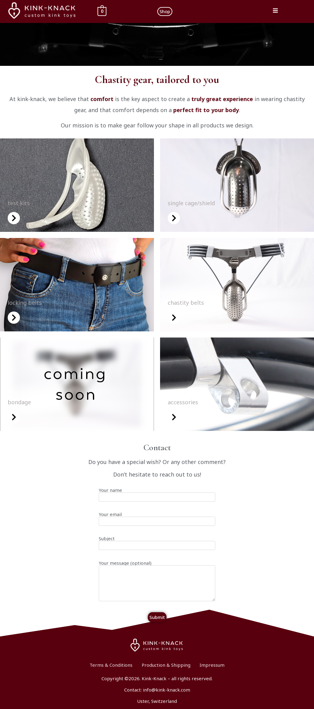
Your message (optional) (157, 584)
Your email (157, 522)
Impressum (212, 665)
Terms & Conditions (111, 665)
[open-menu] (275, 11)
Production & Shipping (166, 665)
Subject (157, 546)
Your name (157, 498)
